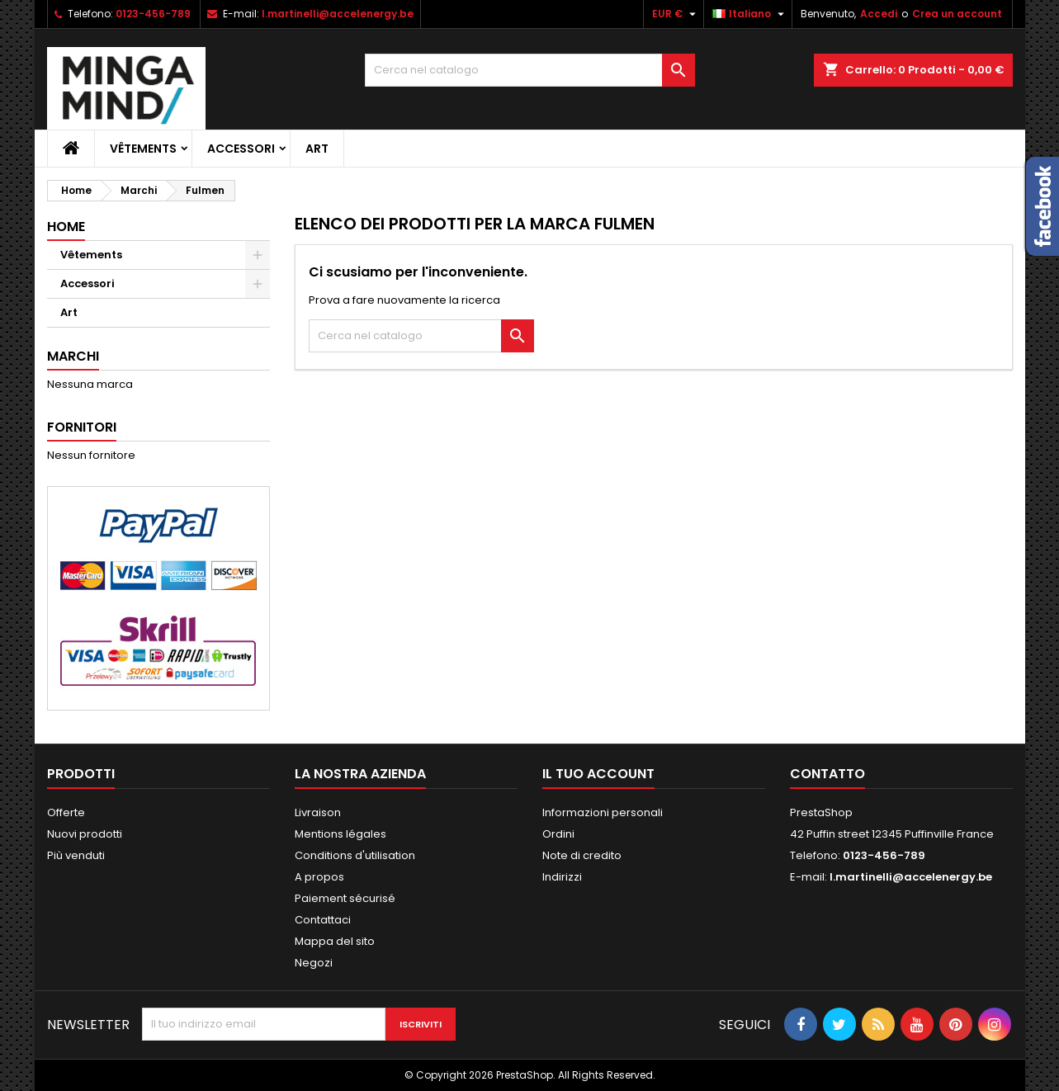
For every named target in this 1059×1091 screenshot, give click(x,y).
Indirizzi (562, 877)
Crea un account (957, 14)
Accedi (878, 14)
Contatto (827, 773)
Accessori (241, 148)
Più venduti (76, 855)
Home (66, 226)
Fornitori (81, 427)
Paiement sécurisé (345, 898)
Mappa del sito (335, 941)
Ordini (558, 834)
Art (317, 148)
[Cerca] (530, 70)
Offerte (66, 812)
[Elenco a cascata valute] (676, 14)
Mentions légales (340, 834)
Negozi (314, 963)
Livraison (318, 812)
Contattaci (323, 920)
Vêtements (143, 148)
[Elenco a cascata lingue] (750, 14)
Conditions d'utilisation (355, 855)
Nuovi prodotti (84, 834)
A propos (319, 877)
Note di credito (582, 855)
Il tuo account (598, 773)
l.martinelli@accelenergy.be (338, 14)
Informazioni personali (602, 812)
